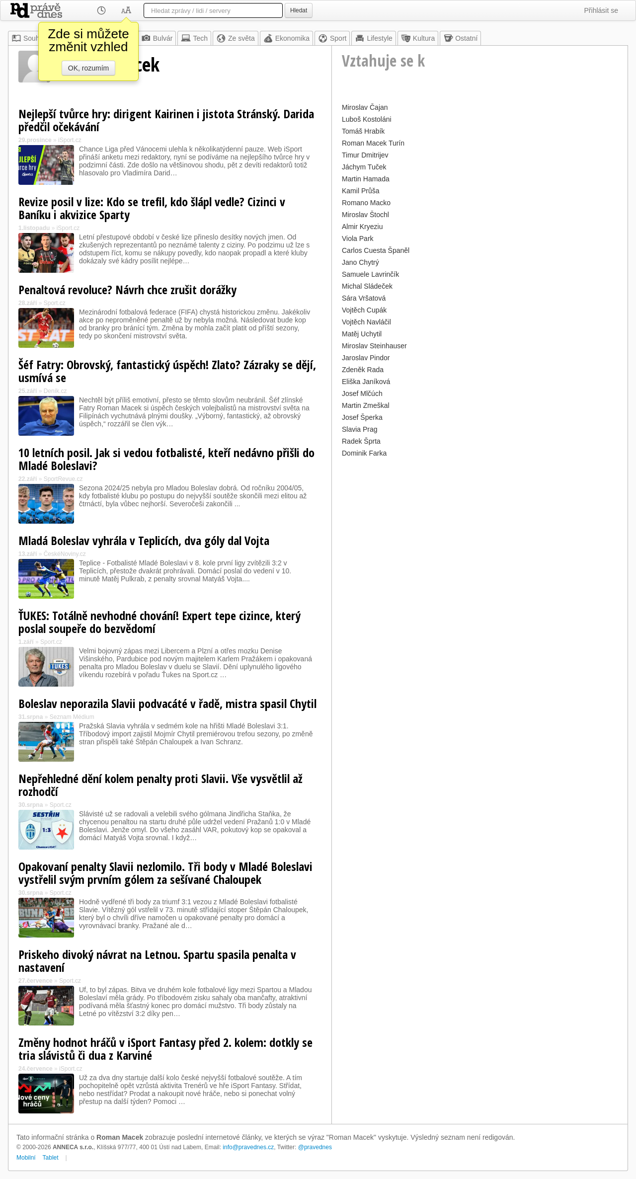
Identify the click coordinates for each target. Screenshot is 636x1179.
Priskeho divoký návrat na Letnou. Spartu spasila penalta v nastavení (157, 960)
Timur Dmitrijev (365, 155)
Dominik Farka (364, 453)
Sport (332, 38)
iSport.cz (69, 140)
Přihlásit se (601, 10)
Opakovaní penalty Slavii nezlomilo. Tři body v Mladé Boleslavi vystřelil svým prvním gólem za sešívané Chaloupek (165, 872)
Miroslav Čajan (365, 107)
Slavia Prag (360, 429)
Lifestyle (373, 38)
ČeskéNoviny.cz (65, 553)
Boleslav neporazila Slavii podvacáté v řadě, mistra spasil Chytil (167, 703)
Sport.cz (55, 303)
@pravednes (315, 1147)
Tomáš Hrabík (363, 131)
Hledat (298, 10)
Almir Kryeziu (362, 227)
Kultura (418, 38)
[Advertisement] (480, 529)
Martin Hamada (366, 179)
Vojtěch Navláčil (366, 322)
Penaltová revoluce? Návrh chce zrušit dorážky (127, 289)
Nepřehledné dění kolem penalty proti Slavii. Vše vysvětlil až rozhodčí (160, 784)
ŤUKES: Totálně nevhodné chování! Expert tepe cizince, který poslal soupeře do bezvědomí (159, 621)
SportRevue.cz (63, 478)
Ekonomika (286, 38)
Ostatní (460, 38)
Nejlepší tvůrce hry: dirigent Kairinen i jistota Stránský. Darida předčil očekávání (166, 120)
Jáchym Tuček (364, 167)
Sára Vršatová (364, 298)
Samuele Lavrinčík (370, 274)
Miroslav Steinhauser (374, 346)
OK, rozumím (88, 68)
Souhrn (28, 38)
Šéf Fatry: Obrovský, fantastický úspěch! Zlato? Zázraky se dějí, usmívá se (167, 371)
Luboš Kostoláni (367, 119)
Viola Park (358, 238)
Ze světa (235, 38)
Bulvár (157, 38)
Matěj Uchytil (362, 334)
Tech (194, 38)
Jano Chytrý (360, 262)
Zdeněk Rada (363, 370)
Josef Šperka (362, 417)
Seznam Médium (72, 716)
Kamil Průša (360, 191)
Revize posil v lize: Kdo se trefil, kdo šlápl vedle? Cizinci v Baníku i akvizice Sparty (151, 208)
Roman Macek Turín (373, 143)
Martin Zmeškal (366, 405)
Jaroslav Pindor (366, 358)
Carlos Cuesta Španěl (375, 250)
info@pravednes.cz (248, 1147)
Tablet (51, 1157)
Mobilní (26, 1157)
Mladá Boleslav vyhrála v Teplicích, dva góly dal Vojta (143, 540)
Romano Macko (366, 203)
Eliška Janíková (366, 382)
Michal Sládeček (367, 286)
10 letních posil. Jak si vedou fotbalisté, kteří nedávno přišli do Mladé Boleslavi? (166, 458)
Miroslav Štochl (365, 215)
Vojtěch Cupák (364, 310)
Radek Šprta (361, 441)
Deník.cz (55, 391)
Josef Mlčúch (362, 393)
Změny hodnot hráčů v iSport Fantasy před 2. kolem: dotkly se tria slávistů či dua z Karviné (165, 1048)
